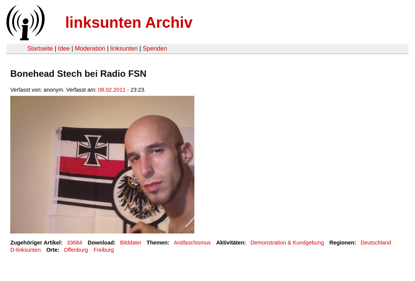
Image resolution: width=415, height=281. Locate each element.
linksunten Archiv (128, 22)
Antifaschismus (192, 243)
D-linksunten (25, 250)
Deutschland (376, 243)
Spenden (155, 48)
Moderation (90, 48)
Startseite (40, 48)
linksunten (124, 48)
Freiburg (103, 250)
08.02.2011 (111, 90)
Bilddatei (130, 243)
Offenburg (76, 250)
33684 (74, 243)
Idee (64, 48)
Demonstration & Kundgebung (287, 243)
